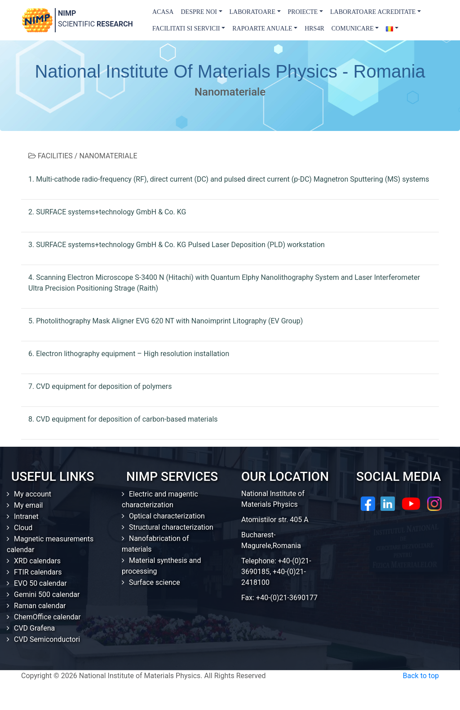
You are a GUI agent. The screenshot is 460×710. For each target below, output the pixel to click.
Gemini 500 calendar (47, 594)
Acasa (162, 12)
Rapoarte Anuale (262, 28)
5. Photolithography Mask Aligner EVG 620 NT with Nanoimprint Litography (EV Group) (165, 321)
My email (28, 505)
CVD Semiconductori (47, 639)
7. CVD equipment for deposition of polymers (100, 386)
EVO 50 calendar (40, 583)
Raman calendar (40, 605)
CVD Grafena (34, 628)
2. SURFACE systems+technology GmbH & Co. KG (107, 212)
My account (32, 494)
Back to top (421, 675)
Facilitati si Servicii (186, 28)
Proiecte (303, 12)
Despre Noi (199, 12)
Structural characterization (171, 527)
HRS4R (314, 28)
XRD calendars (37, 561)
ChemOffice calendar (47, 617)
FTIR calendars (38, 572)
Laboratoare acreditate (373, 12)
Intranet (26, 516)
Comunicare (353, 28)
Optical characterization (167, 516)
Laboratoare (252, 12)
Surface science (154, 582)
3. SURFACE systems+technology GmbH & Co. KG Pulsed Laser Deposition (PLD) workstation (176, 244)
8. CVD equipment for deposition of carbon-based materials (123, 419)
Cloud (23, 527)
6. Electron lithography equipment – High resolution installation (128, 353)
